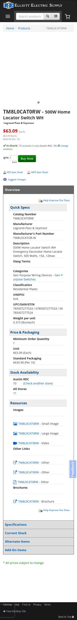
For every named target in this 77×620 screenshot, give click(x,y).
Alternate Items (37, 541)
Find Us (26, 605)
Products (24, 28)
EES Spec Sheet (15, 172)
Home (10, 28)
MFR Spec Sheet (39, 172)
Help (17, 605)
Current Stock (37, 533)
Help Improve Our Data (54, 200)
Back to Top (66, 617)
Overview (37, 190)
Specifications (37, 525)
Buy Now (27, 158)
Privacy (37, 605)
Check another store (38, 383)
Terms (47, 605)
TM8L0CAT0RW (26, 424)
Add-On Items (37, 550)
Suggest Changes (17, 179)
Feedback (72, 469)
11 (14, 393)
